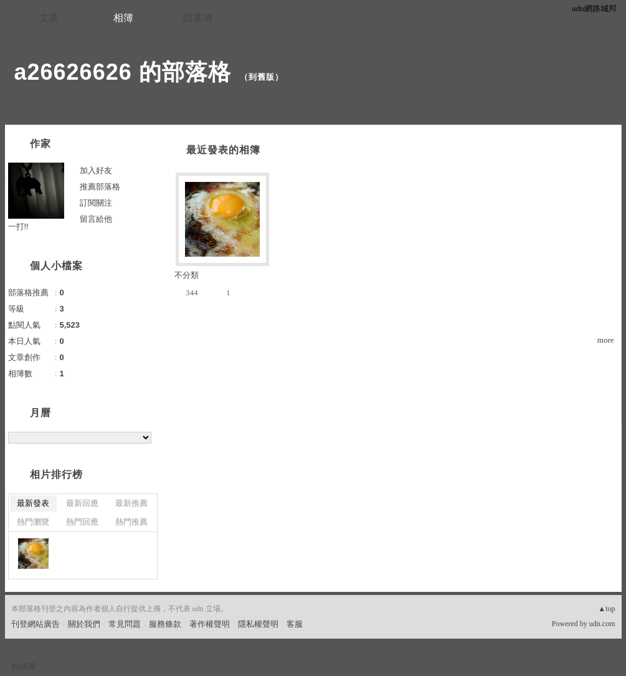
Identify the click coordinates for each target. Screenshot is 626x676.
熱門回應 (82, 521)
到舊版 (262, 77)
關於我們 (84, 624)
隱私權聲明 (258, 624)
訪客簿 (198, 17)
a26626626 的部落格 (122, 72)
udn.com (602, 623)
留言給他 (96, 219)
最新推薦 (131, 503)
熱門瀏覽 (33, 521)
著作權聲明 (209, 624)
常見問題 (124, 624)
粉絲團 (23, 666)
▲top (606, 608)
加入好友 (96, 170)
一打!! (18, 226)
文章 (49, 17)
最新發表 (33, 503)
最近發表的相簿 (223, 150)
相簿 (123, 17)
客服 (295, 624)
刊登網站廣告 (35, 624)
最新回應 (82, 503)
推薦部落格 (100, 186)
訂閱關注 (96, 202)
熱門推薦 (131, 521)
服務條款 (165, 624)
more (605, 340)
